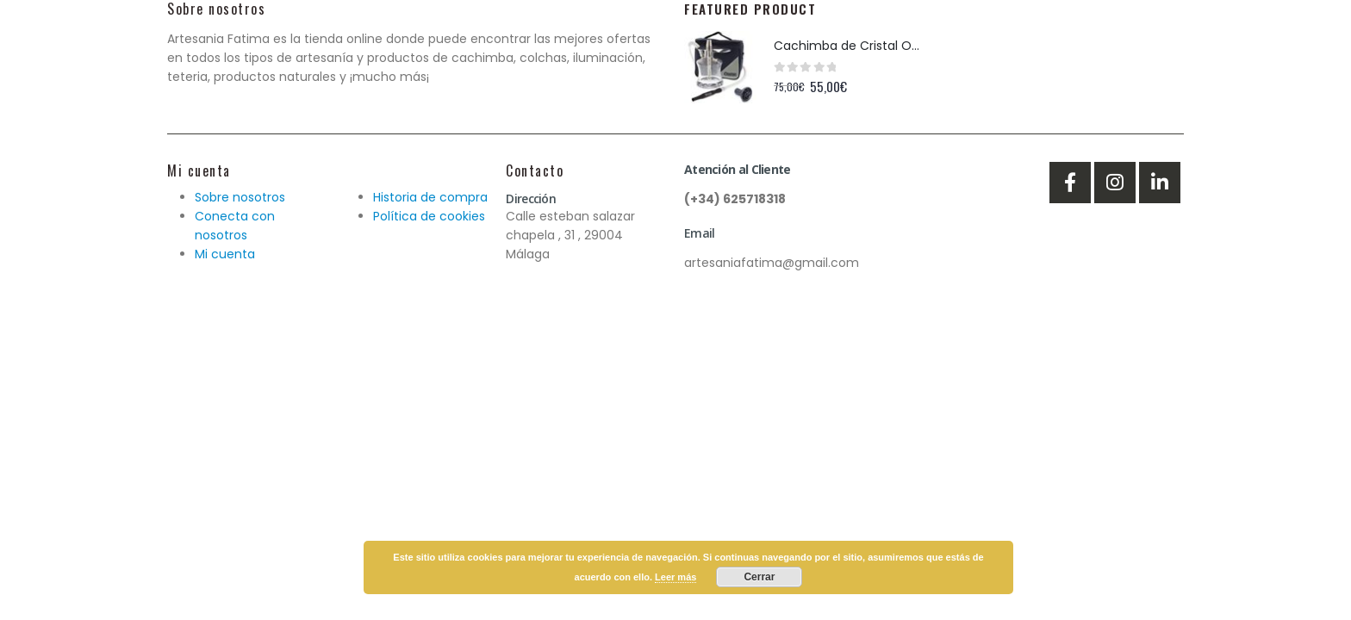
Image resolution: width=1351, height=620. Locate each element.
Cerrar (759, 577)
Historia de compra (430, 197)
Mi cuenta (225, 254)
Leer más (675, 577)
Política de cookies (429, 216)
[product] (720, 67)
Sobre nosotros (240, 197)
